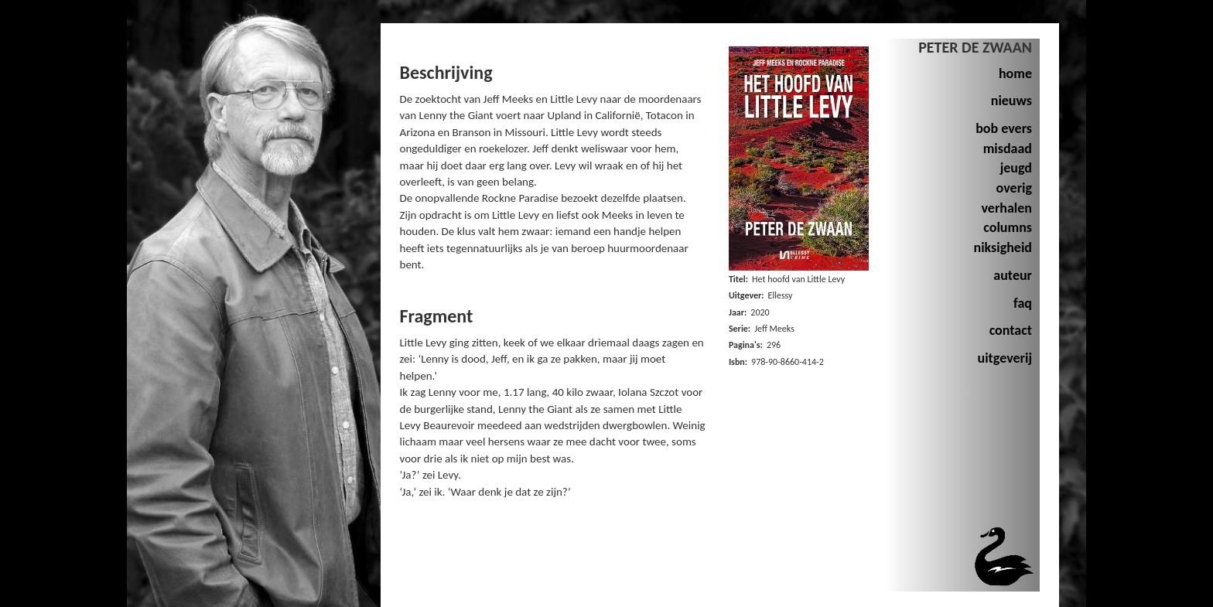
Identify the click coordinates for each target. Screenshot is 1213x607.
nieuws (1011, 100)
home (1015, 73)
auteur (1012, 275)
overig (1014, 187)
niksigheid (1002, 247)
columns (1007, 227)
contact (1010, 330)
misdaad (1007, 148)
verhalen (1007, 208)
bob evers (1004, 128)
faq (1022, 303)
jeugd (1016, 167)
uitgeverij (1005, 358)
